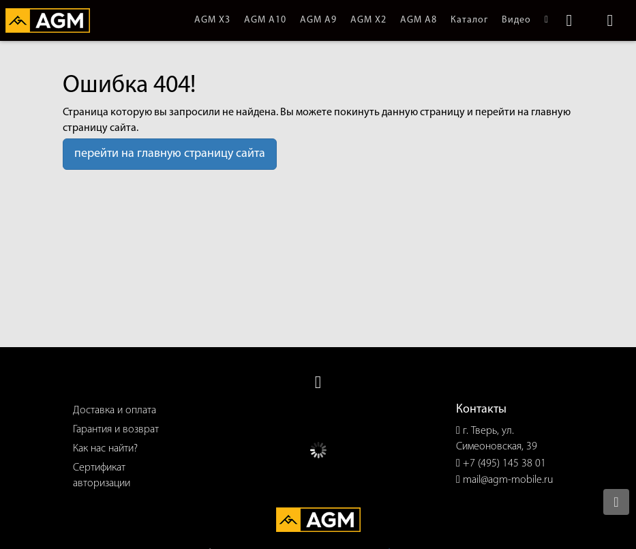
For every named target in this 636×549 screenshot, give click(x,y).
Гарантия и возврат (116, 429)
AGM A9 (318, 20)
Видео (516, 20)
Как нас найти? (105, 448)
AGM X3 (212, 20)
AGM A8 (418, 20)
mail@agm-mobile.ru (508, 480)
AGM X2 (368, 20)
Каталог (469, 20)
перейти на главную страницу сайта (169, 153)
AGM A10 (265, 20)
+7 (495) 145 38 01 (504, 463)
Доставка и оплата (114, 410)
